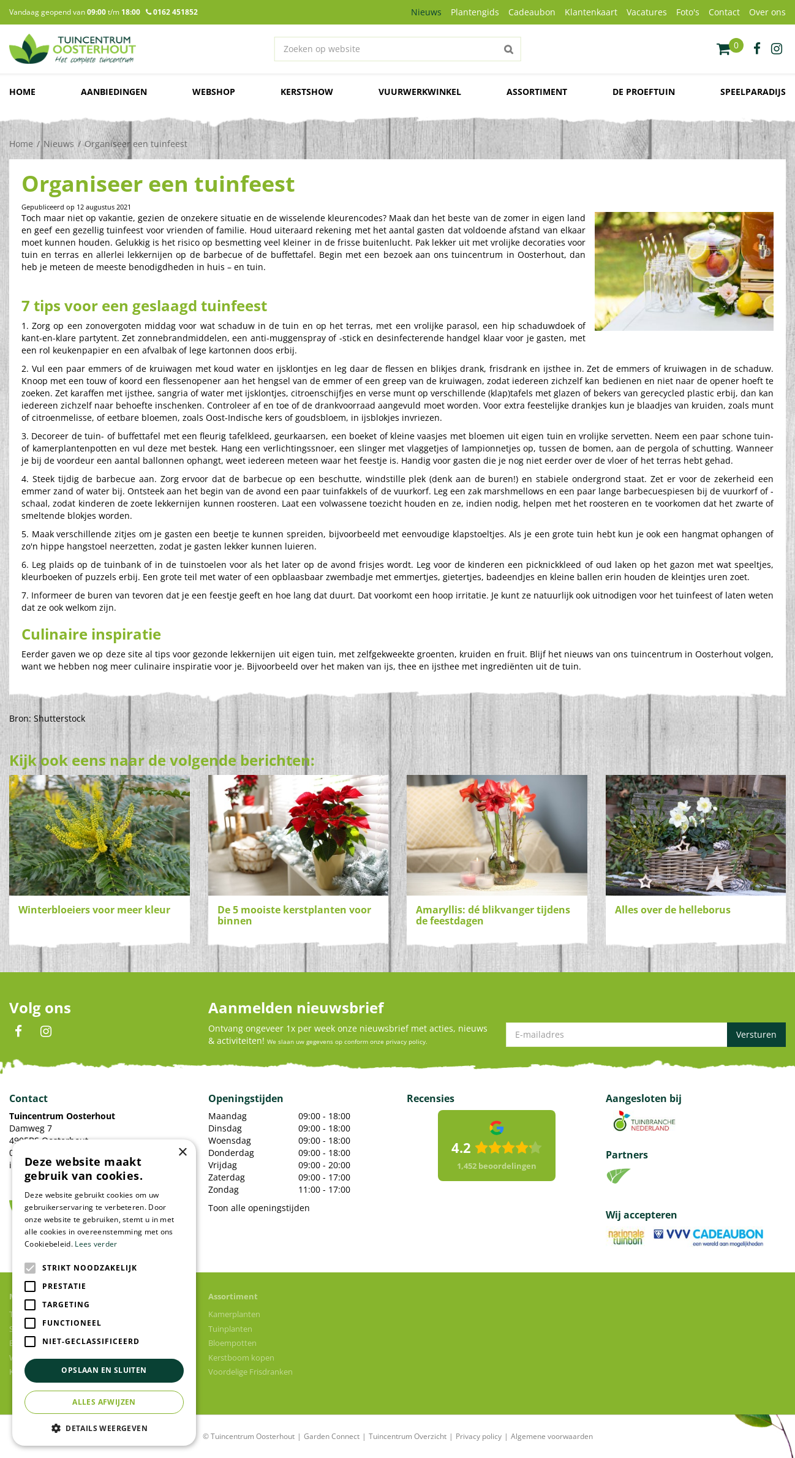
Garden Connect (332, 1436)
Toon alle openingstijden (259, 1208)
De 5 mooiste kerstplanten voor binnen (294, 915)
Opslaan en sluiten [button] (103, 1370)
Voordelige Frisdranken (250, 1371)
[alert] (104, 1292)
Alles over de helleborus (673, 909)
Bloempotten (232, 1342)
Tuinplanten (230, 1328)
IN (46, 1031)
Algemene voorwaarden (552, 1436)
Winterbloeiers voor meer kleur (94, 909)
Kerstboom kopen (241, 1357)
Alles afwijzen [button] (104, 1402)
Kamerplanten (234, 1314)
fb (757, 49)
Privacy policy (479, 1436)
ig (776, 49)
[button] (104, 1427)
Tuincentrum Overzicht (407, 1436)
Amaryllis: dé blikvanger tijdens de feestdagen (493, 915)
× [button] (182, 1152)
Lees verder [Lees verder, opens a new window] (96, 1244)
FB (18, 1031)
